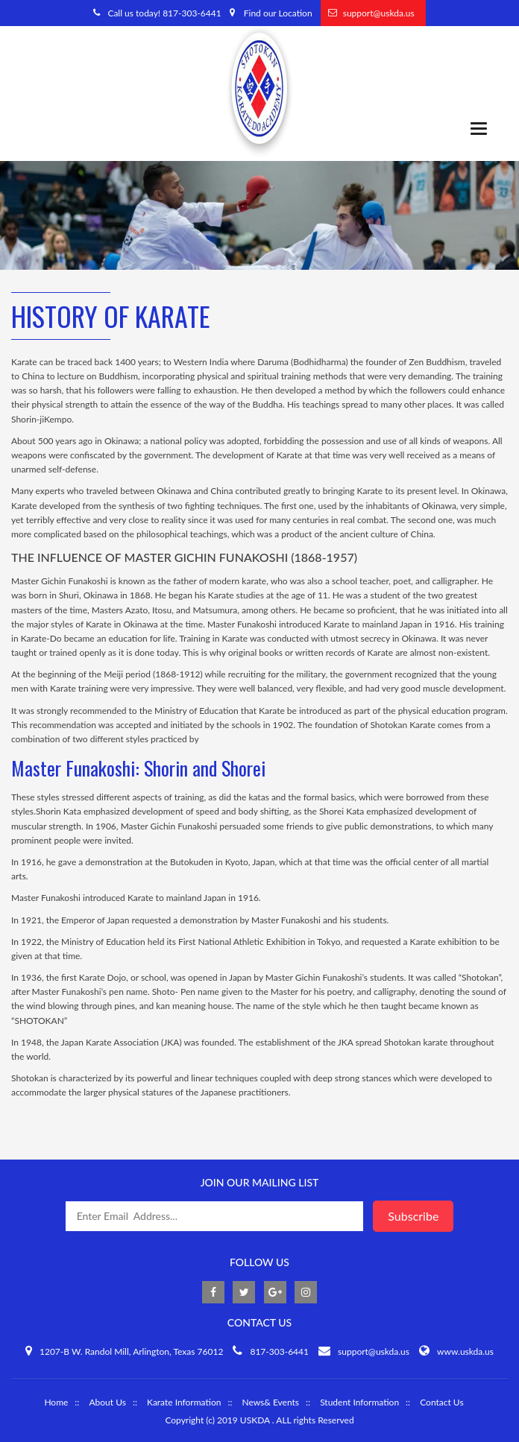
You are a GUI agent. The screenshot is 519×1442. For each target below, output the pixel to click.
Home (56, 1402)
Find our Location (278, 13)
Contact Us (441, 1402)
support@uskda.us (379, 13)
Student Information (359, 1402)
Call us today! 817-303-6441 (164, 13)
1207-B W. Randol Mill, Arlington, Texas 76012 (131, 1351)
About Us (107, 1402)
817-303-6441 (279, 1351)
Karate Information (184, 1402)
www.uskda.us (465, 1351)
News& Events (270, 1402)
